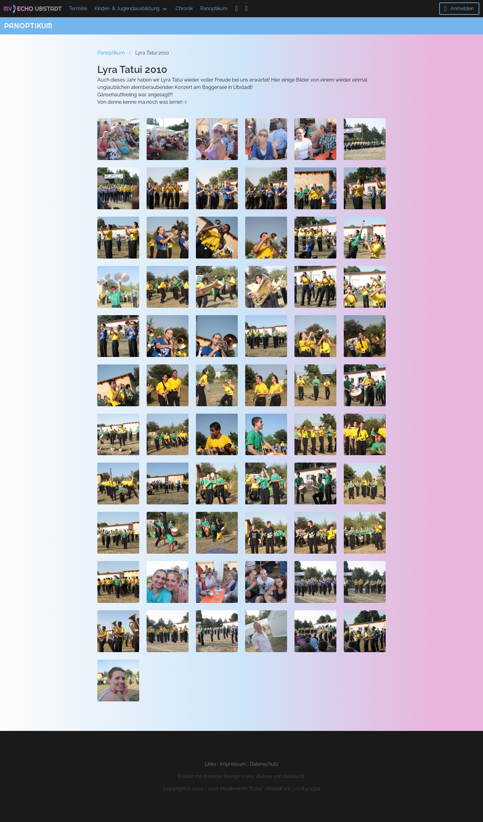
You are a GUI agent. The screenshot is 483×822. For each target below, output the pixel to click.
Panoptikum (214, 8)
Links (210, 764)
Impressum (233, 764)
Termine (78, 8)
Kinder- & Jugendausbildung (127, 8)
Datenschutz (264, 764)
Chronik (184, 8)
